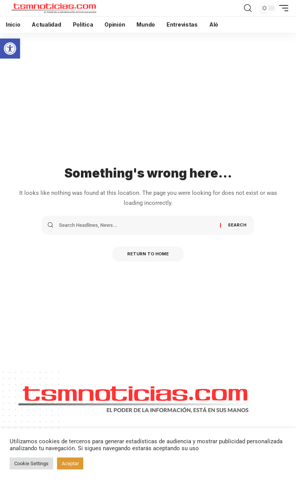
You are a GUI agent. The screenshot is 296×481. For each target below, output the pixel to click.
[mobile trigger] (281, 8)
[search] (248, 8)
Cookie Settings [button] (31, 463)
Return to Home (148, 254)
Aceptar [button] (70, 463)
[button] (10, 49)
